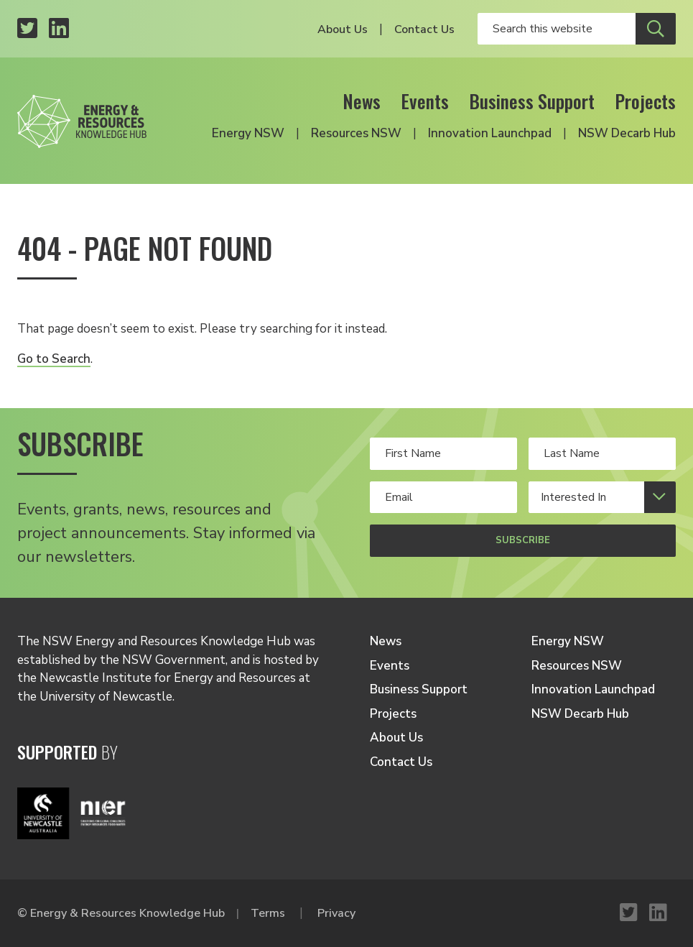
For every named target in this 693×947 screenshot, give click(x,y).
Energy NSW (248, 133)
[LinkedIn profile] (59, 29)
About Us (342, 29)
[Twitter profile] (27, 29)
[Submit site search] (656, 29)
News (362, 101)
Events (425, 101)
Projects (645, 101)
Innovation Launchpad (490, 133)
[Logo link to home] (81, 117)
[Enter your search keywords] (557, 29)
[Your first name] (443, 453)
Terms (268, 913)
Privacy (336, 913)
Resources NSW (356, 133)
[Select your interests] (602, 497)
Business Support (532, 101)
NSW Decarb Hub (627, 133)
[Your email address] (443, 497)
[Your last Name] (602, 453)
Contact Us (424, 29)
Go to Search (53, 359)
